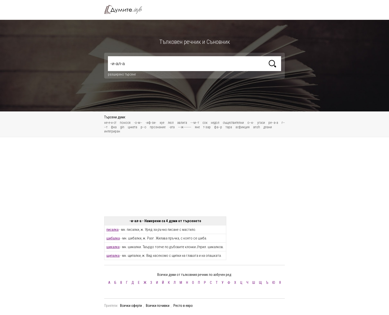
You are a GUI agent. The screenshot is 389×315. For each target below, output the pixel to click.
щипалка (113, 255)
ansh (256, 127)
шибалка (113, 238)
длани (267, 127)
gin (122, 127)
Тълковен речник (126, 9)
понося (125, 123)
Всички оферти (131, 306)
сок (204, 123)
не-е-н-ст (110, 123)
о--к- (250, 123)
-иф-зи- (151, 123)
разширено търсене (122, 74)
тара (229, 127)
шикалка (113, 247)
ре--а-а (273, 123)
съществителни (233, 123)
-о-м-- (138, 123)
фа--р (218, 127)
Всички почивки (157, 306)
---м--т (195, 123)
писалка (112, 229)
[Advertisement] (194, 176)
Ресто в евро (183, 306)
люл (171, 123)
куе (162, 123)
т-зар (207, 127)
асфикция (242, 127)
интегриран (112, 131)
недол (215, 123)
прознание (157, 127)
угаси (261, 123)
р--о (143, 127)
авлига (182, 123)
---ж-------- (184, 127)
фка (114, 127)
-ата (172, 127)
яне (197, 127)
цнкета (132, 127)
